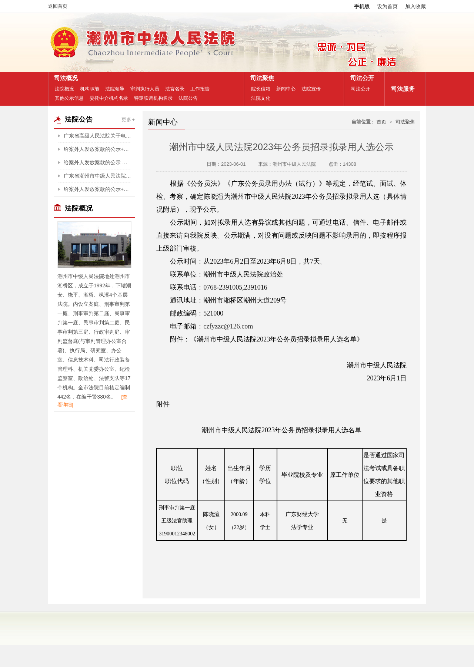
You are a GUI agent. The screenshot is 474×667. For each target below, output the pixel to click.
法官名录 (174, 89)
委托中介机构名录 (109, 98)
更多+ (128, 119)
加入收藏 (415, 6)
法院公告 (188, 98)
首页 (381, 122)
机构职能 (89, 89)
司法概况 (64, 78)
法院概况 (64, 89)
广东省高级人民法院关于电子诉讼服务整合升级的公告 (97, 136)
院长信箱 (260, 89)
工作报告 (200, 89)
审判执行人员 (144, 89)
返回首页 (57, 6)
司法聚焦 (260, 78)
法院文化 (260, 98)
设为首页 (387, 6)
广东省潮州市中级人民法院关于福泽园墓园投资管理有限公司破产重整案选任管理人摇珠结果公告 (97, 176)
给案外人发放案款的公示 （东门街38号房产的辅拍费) (97, 162)
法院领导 (114, 89)
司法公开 (360, 78)
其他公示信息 (69, 98)
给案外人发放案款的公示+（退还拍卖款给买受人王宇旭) (97, 149)
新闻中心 (286, 89)
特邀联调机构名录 (153, 98)
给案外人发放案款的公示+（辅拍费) (97, 189)
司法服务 (401, 89)
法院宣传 (311, 89)
